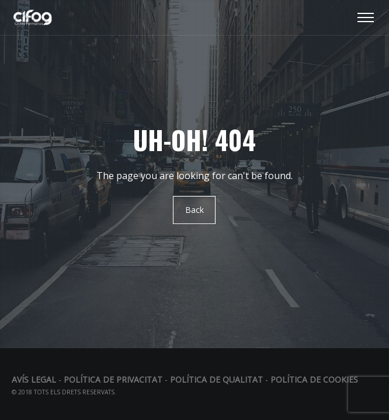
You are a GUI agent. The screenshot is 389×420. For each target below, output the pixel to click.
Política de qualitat (216, 379)
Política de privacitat (113, 379)
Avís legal (35, 379)
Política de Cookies (314, 379)
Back (194, 210)
